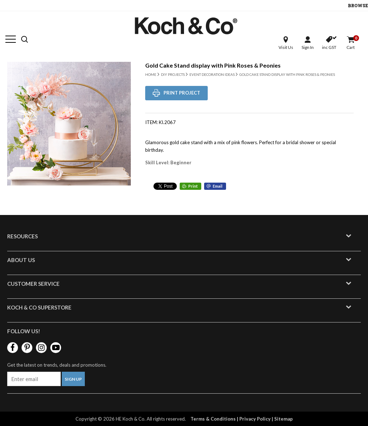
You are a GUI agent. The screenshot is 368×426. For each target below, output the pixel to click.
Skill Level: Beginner (168, 162)
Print (193, 186)
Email (217, 186)
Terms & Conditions (213, 419)
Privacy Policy (255, 419)
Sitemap (283, 419)
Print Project (182, 93)
